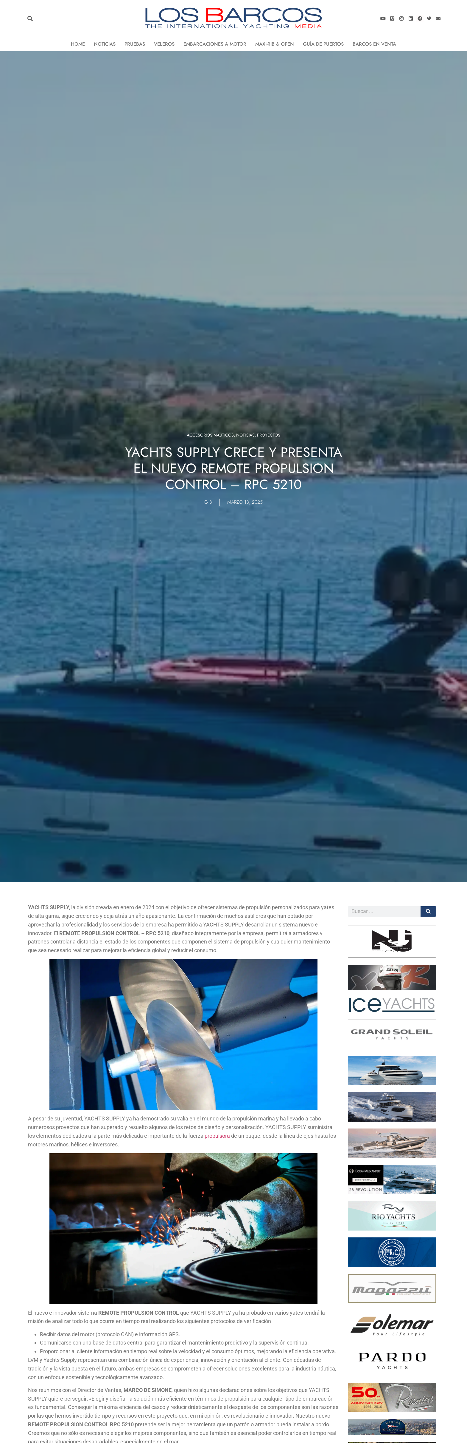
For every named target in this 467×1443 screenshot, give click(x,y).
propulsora (217, 1136)
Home (78, 44)
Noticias (105, 44)
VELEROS (164, 44)
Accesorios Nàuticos (210, 435)
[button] (30, 19)
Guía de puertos (323, 44)
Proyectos (268, 435)
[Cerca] (428, 911)
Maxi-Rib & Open (274, 44)
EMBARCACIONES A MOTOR (214, 44)
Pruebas (134, 44)
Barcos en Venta (374, 44)
